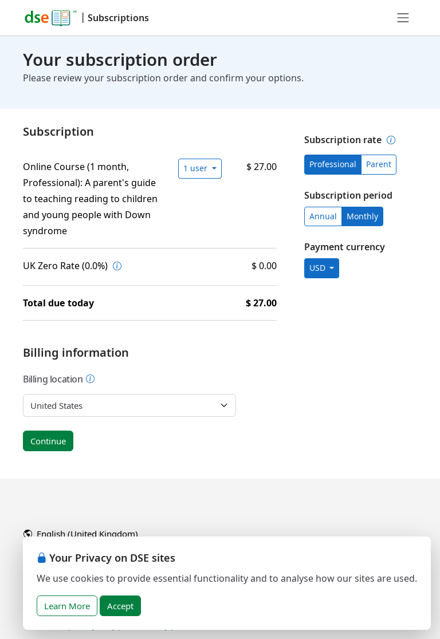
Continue (48, 441)
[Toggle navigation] (403, 17)
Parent (378, 164)
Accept (120, 606)
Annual (323, 216)
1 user (196, 168)
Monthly (362, 216)
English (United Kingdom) (80, 533)
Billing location (59, 379)
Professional (332, 164)
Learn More (67, 606)
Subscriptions (118, 17)
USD (318, 267)
